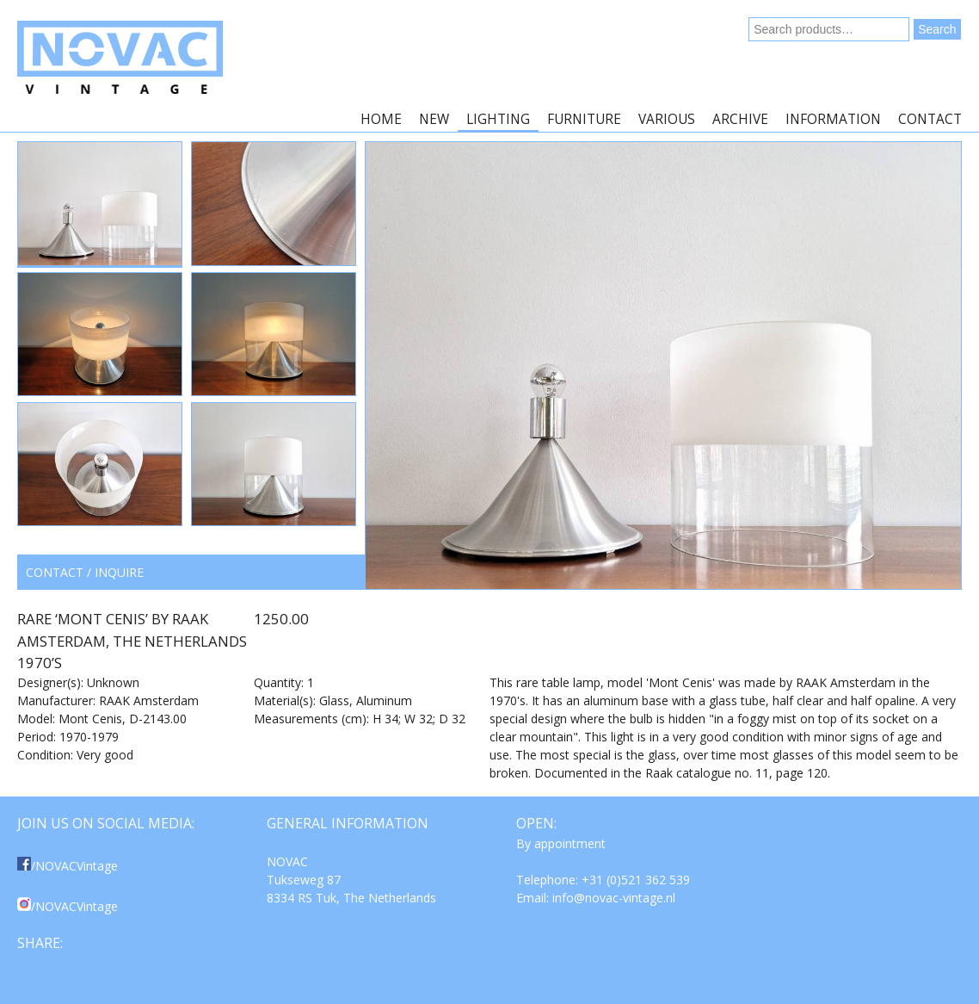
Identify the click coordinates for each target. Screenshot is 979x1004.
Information (833, 119)
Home (381, 119)
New (434, 119)
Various (666, 119)
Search (937, 29)
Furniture (584, 119)
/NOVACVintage (67, 866)
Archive (740, 119)
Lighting (498, 119)
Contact (930, 119)
